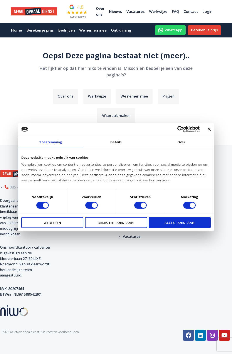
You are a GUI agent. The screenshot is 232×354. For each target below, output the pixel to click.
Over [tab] (181, 142)
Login (207, 11)
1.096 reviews (78, 16)
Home (16, 30)
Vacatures (135, 11)
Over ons (100, 11)
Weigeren (52, 222)
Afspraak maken (116, 115)
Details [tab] (116, 142)
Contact (190, 11)
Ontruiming (121, 30)
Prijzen (168, 96)
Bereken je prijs (40, 30)
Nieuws (115, 11)
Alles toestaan (180, 222)
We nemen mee (93, 30)
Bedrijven (66, 30)
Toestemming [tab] (50, 142)
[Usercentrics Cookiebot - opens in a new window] (180, 129)
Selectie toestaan (116, 222)
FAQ (175, 11)
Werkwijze (158, 11)
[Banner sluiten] (209, 129)
